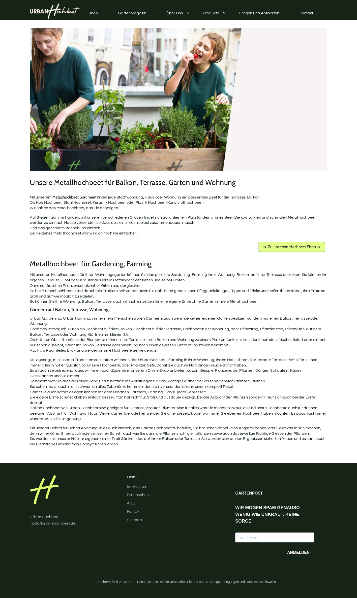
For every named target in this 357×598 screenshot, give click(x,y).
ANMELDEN (298, 552)
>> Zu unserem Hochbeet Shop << (292, 246)
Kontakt (306, 13)
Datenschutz (138, 495)
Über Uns (174, 13)
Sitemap (134, 520)
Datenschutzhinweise (261, 582)
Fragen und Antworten (259, 13)
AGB (131, 503)
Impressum (137, 487)
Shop (93, 13)
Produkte (211, 13)
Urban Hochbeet (139, 582)
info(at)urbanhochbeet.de (52, 523)
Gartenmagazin (132, 13)
